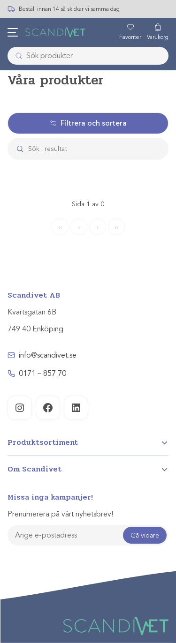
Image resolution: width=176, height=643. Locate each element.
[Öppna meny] (13, 32)
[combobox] (88, 56)
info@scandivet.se (48, 355)
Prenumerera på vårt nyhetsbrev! (60, 514)
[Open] (88, 442)
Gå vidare (144, 535)
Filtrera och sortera (88, 123)
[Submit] (16, 56)
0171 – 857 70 (42, 373)
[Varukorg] (157, 32)
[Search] (96, 149)
